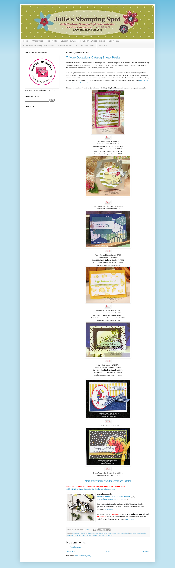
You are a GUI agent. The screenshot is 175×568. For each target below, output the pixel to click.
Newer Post (71, 552)
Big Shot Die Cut (93, 533)
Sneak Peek (101, 535)
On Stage (88, 535)
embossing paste (135, 533)
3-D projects (83, 533)
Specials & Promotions (67, 45)
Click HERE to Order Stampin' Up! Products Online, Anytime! (90, 489)
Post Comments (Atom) (83, 556)
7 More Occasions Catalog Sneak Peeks (93, 57)
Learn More (109, 509)
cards (105, 533)
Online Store (37, 41)
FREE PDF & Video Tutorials (92, 41)
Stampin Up (108, 535)
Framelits (143, 533)
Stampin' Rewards (68, 41)
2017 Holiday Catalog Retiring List (110, 499)
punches (94, 535)
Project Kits (52, 41)
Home (25, 41)
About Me (102, 45)
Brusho (101, 533)
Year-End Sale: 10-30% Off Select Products (113, 496)
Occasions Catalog (79, 535)
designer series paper (114, 533)
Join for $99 (114, 41)
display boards (125, 533)
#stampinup (75, 533)
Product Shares (87, 45)
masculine (70, 535)
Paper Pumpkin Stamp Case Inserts (38, 45)
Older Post (145, 552)
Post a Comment (75, 547)
